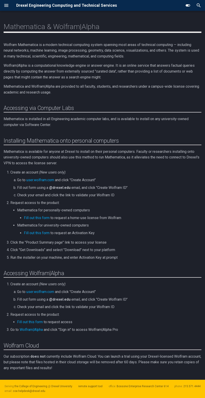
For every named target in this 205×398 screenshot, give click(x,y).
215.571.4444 (191, 386)
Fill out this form (37, 218)
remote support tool (90, 386)
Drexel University (61, 386)
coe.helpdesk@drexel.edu (29, 391)
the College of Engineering (30, 386)
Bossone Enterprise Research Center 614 (143, 386)
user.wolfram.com (40, 180)
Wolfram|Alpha (31, 329)
